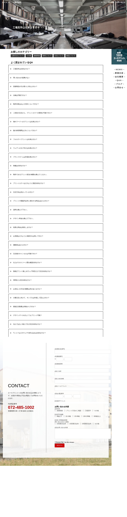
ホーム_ (103, 2)
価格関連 (37, 55)
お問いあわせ (120, 2)
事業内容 (119, 73)
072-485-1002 (21, 408)
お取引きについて (18, 55)
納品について (70, 55)
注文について (58, 55)
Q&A (119, 80)
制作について (47, 55)
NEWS (119, 69)
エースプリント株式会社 (12, 2)
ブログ (119, 84)
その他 (28, 55)
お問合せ (119, 88)
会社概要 (111, 2)
